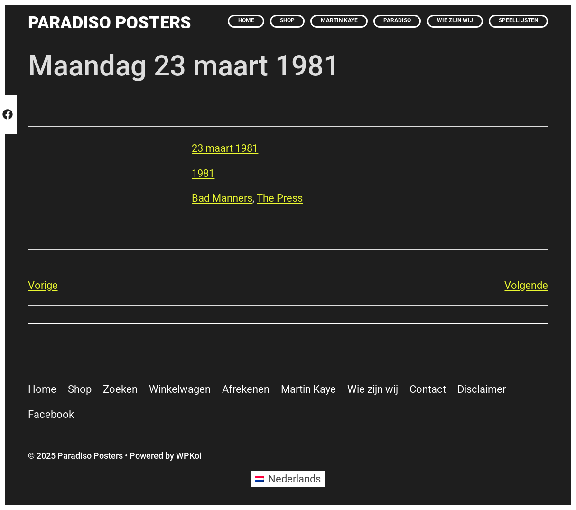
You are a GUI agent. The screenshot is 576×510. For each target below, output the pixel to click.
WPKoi (189, 456)
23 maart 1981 (225, 148)
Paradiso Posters (109, 22)
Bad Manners (222, 198)
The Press (280, 198)
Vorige (43, 285)
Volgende (526, 285)
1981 (203, 173)
